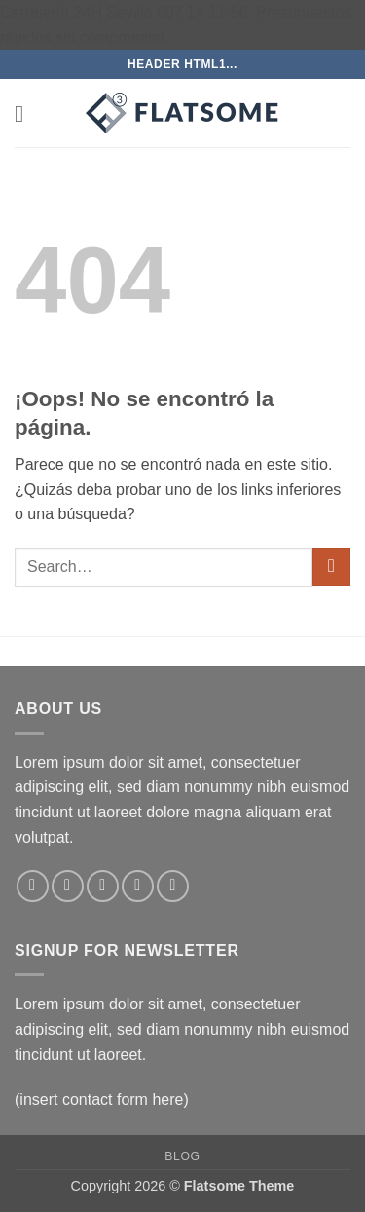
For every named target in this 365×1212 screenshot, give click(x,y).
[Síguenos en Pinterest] (173, 886)
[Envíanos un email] (138, 886)
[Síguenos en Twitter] (103, 886)
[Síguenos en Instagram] (68, 886)
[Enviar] (331, 567)
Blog (182, 1156)
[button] (26, 113)
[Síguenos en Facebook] (33, 886)
